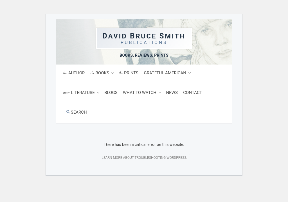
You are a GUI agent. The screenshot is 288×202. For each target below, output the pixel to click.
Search (76, 112)
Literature (79, 92)
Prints (128, 73)
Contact (192, 92)
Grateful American (165, 72)
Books (99, 73)
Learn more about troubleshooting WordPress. (144, 158)
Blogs (110, 92)
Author (74, 73)
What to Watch (139, 92)
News (171, 92)
